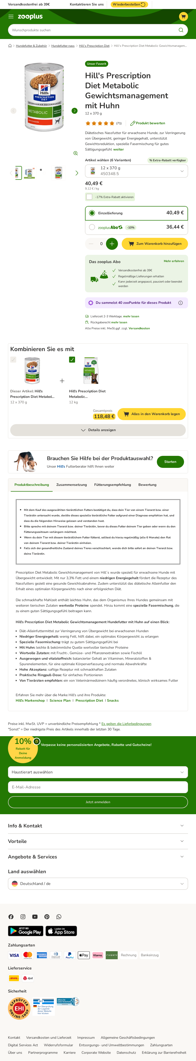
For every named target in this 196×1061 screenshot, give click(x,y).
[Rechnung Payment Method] (128, 955)
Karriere (70, 1052)
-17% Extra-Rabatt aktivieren (114, 197)
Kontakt (14, 1037)
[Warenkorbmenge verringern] (91, 244)
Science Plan (60, 700)
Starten (170, 461)
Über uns (15, 1052)
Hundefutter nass (63, 46)
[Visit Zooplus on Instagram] (23, 917)
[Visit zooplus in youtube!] (35, 917)
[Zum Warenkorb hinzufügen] (155, 244)
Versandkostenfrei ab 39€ (29, 4)
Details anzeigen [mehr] (98, 430)
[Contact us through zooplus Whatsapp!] (59, 917)
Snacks (113, 700)
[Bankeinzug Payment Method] (150, 955)
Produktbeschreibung (31, 484)
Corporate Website (96, 1052)
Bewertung (147, 484)
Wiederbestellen (129, 5)
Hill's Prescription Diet (94, 46)
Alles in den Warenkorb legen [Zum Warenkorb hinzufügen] (154, 414)
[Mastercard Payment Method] (28, 956)
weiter (118, 149)
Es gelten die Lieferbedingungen (126, 723)
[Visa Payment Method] (14, 956)
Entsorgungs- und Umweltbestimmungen (111, 1045)
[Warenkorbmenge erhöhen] (112, 244)
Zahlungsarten (161, 1045)
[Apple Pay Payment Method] (84, 956)
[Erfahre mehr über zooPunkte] (180, 302)
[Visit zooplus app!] (25, 935)
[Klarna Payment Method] (98, 956)
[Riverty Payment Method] (112, 956)
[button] (96, 64)
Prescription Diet (89, 700)
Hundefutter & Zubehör (31, 46)
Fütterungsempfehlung (112, 484)
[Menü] (11, 17)
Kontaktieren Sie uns (87, 4)
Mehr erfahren (174, 261)
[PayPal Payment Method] (70, 956)
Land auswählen (27, 872)
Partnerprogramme (43, 1052)
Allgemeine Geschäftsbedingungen (128, 1037)
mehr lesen (131, 316)
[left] (13, 111)
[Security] (19, 1009)
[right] (75, 111)
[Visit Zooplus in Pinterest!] (47, 917)
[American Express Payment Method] (42, 956)
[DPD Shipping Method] (28, 979)
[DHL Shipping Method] (14, 979)
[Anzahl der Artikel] (101, 244)
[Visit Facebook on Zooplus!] (11, 917)
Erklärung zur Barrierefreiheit (164, 1052)
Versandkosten (139, 328)
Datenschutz (126, 1052)
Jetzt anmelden (98, 802)
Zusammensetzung (71, 484)
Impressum (86, 1037)
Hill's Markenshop (30, 700)
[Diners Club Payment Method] (56, 956)
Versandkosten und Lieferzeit (48, 1037)
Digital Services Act (23, 1045)
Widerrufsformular (58, 1045)
